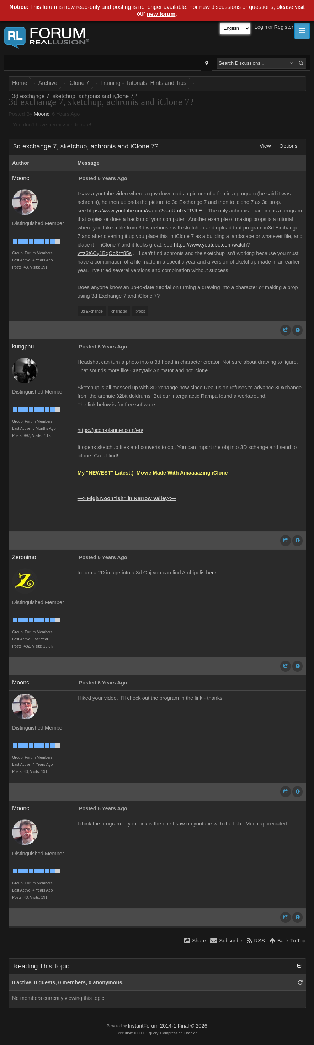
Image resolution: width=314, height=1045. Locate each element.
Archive (47, 83)
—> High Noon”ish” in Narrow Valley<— (127, 498)
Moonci (42, 114)
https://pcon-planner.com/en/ (110, 430)
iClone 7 (78, 83)
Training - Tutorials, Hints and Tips (143, 83)
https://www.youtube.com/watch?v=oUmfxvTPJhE (144, 210)
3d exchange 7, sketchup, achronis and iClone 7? (74, 96)
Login (261, 27)
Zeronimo (24, 557)
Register (283, 27)
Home (19, 83)
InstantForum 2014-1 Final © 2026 (167, 1026)
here (211, 572)
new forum (161, 14)
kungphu (23, 346)
